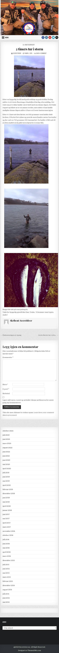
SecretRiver (17, 53)
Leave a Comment (41, 53)
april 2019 (7, 485)
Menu (7, 37)
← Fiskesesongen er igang (11, 335)
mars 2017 (7, 527)
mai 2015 (6, 573)
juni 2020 (6, 460)
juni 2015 (6, 569)
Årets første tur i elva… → (48, 335)
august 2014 (7, 590)
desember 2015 (9, 560)
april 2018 (7, 506)
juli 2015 (6, 564)
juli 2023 (6, 435)
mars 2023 (7, 443)
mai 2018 (6, 502)
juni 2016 (6, 544)
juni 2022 (6, 452)
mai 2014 (6, 602)
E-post (6, 389)
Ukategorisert (30, 45)
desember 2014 (9, 585)
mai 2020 (6, 464)
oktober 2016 (8, 535)
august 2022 (7, 448)
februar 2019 (8, 489)
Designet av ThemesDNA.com (29, 650)
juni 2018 (6, 498)
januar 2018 (7, 510)
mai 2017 (6, 519)
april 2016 (7, 552)
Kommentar (8, 357)
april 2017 (7, 523)
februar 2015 (8, 581)
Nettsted (6, 393)
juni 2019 (6, 477)
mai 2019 (6, 481)
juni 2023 (6, 439)
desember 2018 (9, 493)
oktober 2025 (8, 431)
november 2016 (9, 531)
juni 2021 (6, 456)
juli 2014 (6, 594)
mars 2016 (7, 556)
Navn (5, 384)
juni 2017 (6, 514)
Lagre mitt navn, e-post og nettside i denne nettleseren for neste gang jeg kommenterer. (28, 401)
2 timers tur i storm (29, 49)
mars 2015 (7, 577)
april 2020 (7, 468)
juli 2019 (6, 473)
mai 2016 (6, 548)
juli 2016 (6, 539)
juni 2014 (6, 598)
